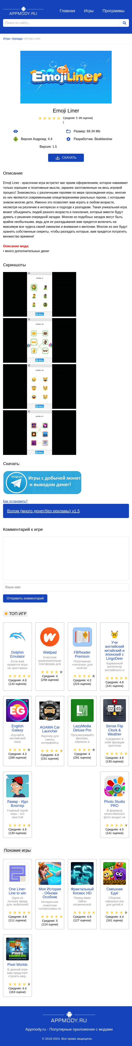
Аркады (18, 38)
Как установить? (15, 501)
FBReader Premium (82, 654)
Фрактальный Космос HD (82, 891)
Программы (113, 11)
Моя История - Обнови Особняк (50, 893)
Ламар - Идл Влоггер (17, 804)
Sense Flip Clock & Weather (114, 730)
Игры (89, 11)
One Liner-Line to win (17, 891)
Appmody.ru (23, 10)
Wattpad (49, 652)
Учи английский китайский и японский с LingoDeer (114, 651)
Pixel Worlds (17, 965)
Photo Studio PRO (114, 804)
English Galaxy (17, 728)
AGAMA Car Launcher (50, 729)
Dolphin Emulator (17, 654)
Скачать (66, 157)
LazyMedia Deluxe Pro (82, 728)
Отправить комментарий (25, 598)
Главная (67, 11)
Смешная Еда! (114, 891)
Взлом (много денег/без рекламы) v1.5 (43, 511)
